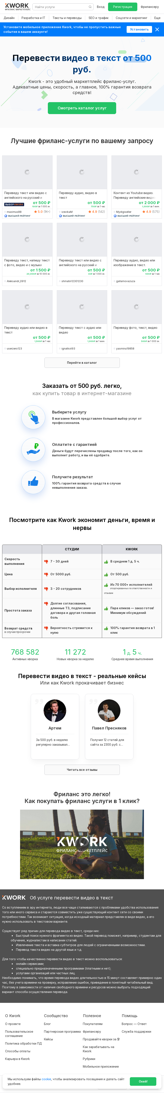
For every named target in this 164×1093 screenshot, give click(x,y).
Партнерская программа (62, 1031)
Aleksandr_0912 (16, 281)
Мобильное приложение (101, 1066)
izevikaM (67, 211)
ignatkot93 (68, 348)
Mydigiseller (123, 211)
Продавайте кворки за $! (101, 1039)
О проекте (12, 1024)
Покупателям (92, 1024)
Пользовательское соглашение (19, 1034)
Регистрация (122, 7)
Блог (47, 1024)
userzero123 (14, 348)
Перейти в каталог (82, 362)
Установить (139, 29)
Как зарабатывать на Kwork (98, 1049)
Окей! (143, 1081)
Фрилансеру (150, 7)
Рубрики (89, 1059)
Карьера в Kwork (17, 1059)
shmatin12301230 (72, 281)
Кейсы (48, 1039)
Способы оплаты (17, 1051)
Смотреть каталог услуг (82, 108)
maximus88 (14, 211)
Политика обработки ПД (23, 1043)
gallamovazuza (125, 281)
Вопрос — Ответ (134, 1024)
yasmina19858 (125, 348)
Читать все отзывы (82, 769)
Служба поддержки (136, 1031)
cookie (46, 1079)
